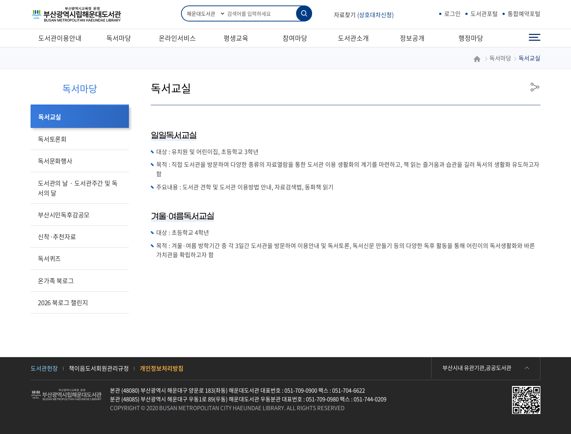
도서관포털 (484, 13)
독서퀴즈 (49, 258)
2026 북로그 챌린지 (63, 302)
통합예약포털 (524, 13)
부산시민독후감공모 (64, 214)
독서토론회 (52, 138)
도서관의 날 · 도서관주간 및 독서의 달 (77, 187)
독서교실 (49, 116)
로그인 (452, 13)
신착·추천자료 (57, 236)
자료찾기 (364, 14)
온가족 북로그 (56, 280)
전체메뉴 (534, 38)
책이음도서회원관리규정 (99, 368)
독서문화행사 (55, 160)
